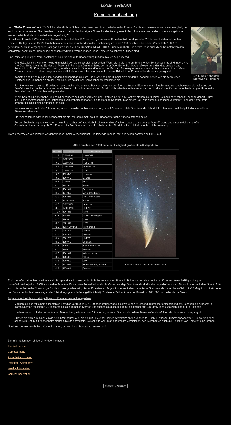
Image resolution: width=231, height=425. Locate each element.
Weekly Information (19, 368)
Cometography (16, 351)
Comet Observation (19, 374)
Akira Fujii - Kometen (20, 357)
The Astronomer (17, 346)
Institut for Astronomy (20, 362)
